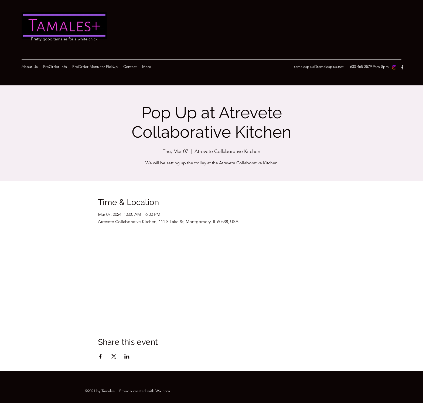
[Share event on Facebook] (100, 356)
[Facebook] (402, 67)
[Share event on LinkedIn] (126, 356)
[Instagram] (394, 67)
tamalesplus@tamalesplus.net (319, 66)
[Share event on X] (113, 356)
